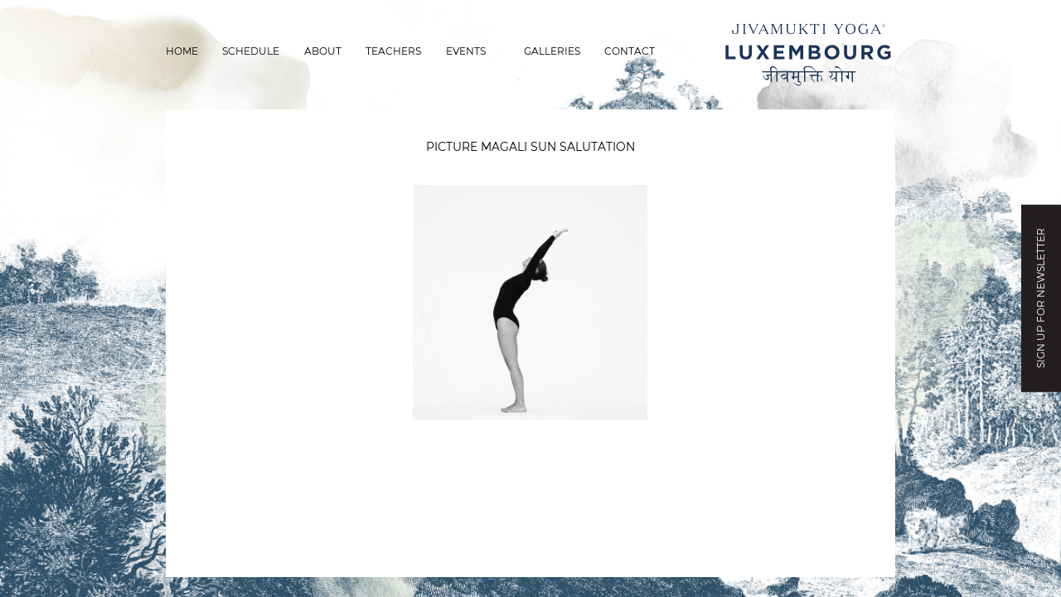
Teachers (393, 51)
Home (182, 51)
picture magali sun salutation (530, 146)
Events (466, 51)
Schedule (250, 51)
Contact (629, 51)
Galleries (552, 51)
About (323, 51)
